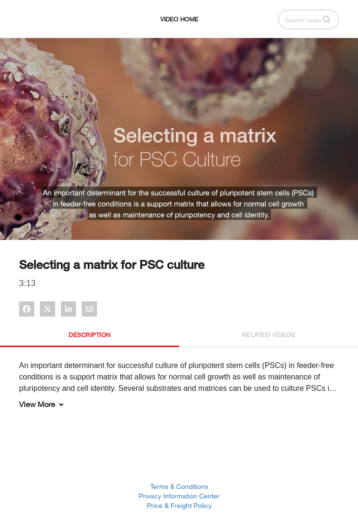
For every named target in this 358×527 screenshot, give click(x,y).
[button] (326, 19)
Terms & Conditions (179, 486)
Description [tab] (89, 334)
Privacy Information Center (179, 496)
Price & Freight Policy (179, 505)
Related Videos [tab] (268, 334)
